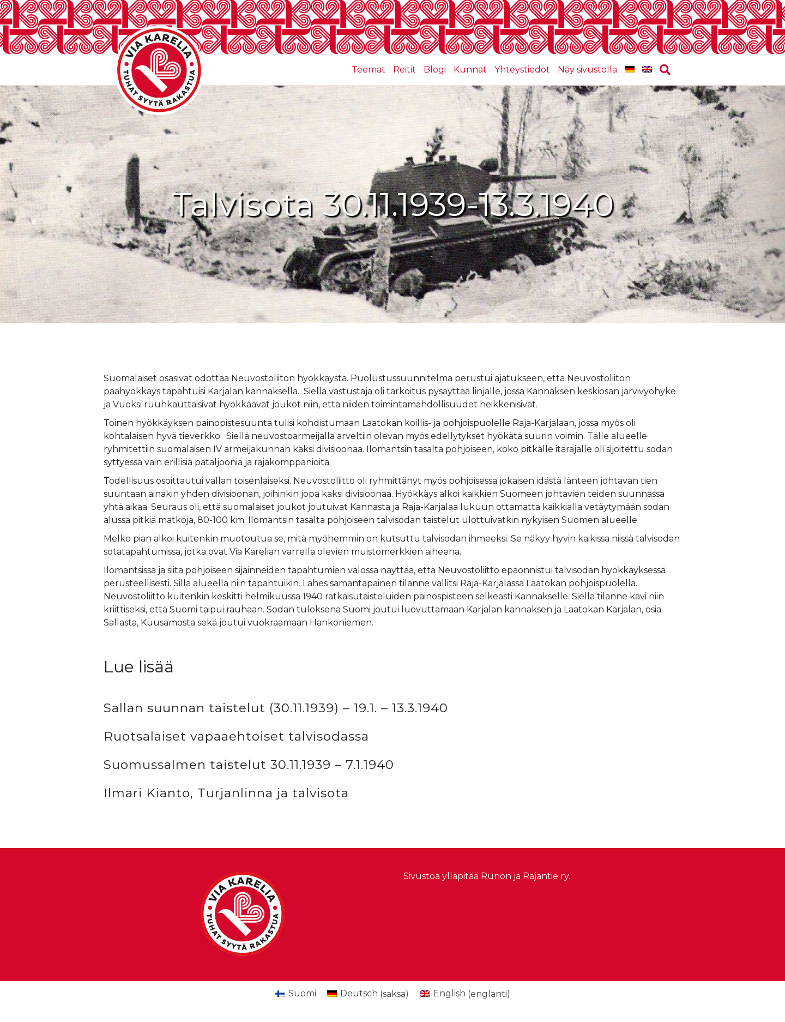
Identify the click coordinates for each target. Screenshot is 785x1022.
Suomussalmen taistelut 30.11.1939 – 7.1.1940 (249, 764)
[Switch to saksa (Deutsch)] (368, 994)
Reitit (404, 69)
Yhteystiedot (522, 69)
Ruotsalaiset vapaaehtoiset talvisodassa (236, 736)
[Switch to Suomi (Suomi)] (295, 994)
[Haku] (663, 69)
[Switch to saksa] (629, 70)
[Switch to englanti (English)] (464, 994)
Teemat (368, 69)
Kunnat (470, 69)
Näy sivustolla (587, 69)
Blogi (435, 69)
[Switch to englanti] (647, 70)
